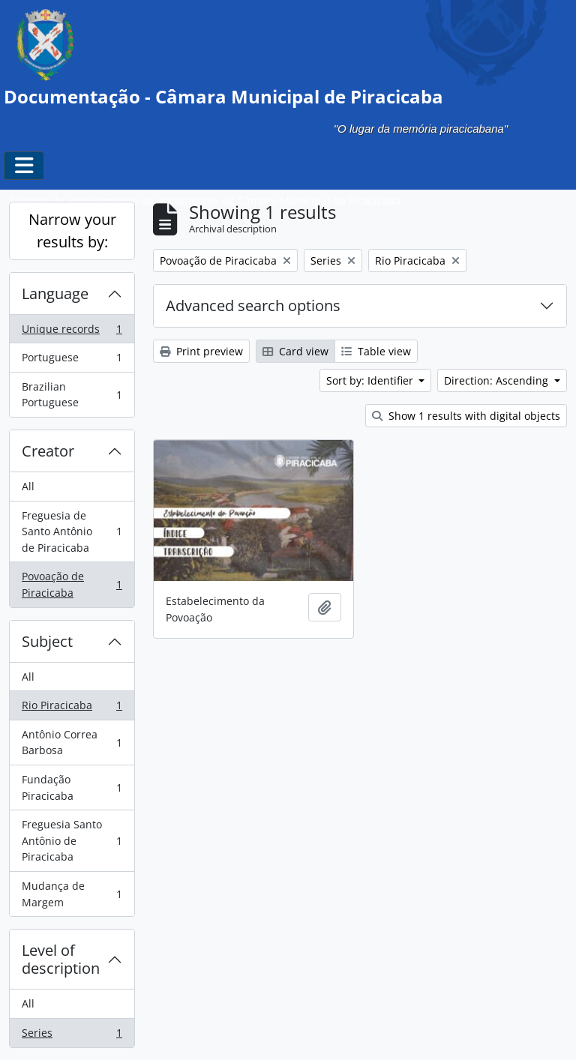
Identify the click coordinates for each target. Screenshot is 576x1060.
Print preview (201, 351)
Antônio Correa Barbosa (71, 742)
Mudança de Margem (71, 894)
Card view (295, 351)
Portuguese (71, 360)
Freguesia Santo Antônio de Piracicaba (71, 840)
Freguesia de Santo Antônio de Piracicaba (71, 531)
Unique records (71, 332)
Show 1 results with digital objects (466, 416)
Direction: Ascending (497, 380)
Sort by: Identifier (371, 380)
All (28, 486)
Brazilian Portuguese (71, 394)
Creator (48, 451)
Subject (47, 641)
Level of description (61, 959)
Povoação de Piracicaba (71, 584)
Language (55, 293)
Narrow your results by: (72, 230)
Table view (376, 351)
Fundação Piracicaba (71, 787)
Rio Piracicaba (71, 708)
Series (71, 1036)
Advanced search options (253, 305)
